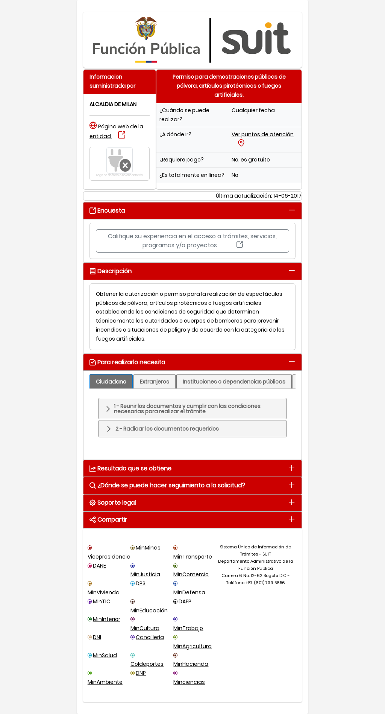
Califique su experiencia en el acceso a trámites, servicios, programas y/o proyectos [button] (192, 241)
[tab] (292, 210)
